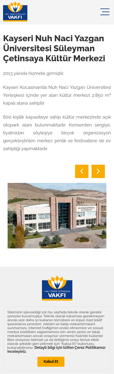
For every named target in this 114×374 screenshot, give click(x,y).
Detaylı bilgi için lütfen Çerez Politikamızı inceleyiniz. (56, 349)
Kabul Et (50, 361)
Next (98, 171)
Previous (81, 171)
